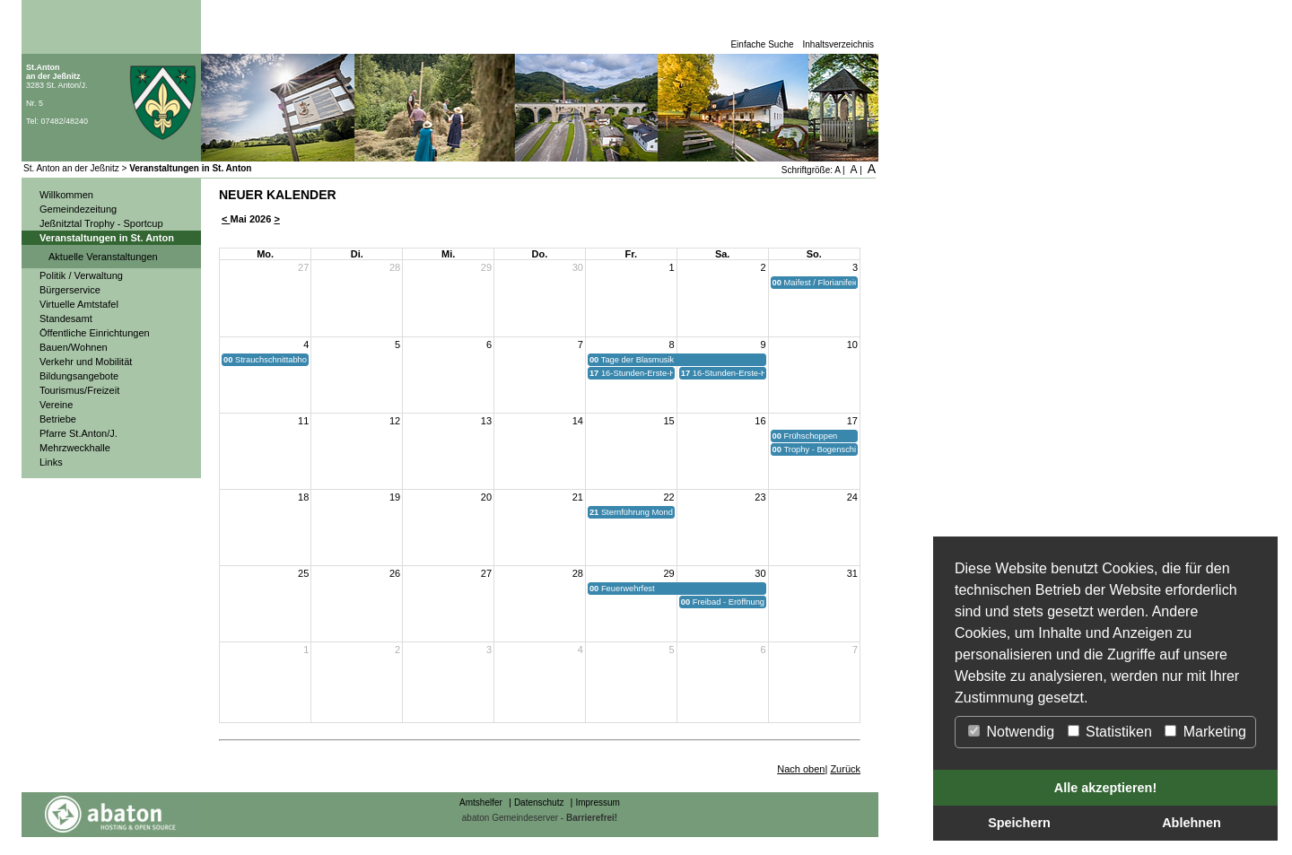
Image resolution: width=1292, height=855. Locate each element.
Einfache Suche (761, 44)
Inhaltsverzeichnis (838, 44)
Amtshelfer (480, 802)
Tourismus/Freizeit (79, 390)
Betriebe (57, 419)
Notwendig (1011, 731)
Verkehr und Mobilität (85, 361)
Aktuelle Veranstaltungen (103, 256)
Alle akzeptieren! (1105, 788)
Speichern (1019, 823)
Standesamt (65, 318)
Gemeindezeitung (78, 209)
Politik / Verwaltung (81, 275)
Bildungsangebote (78, 376)
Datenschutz (539, 802)
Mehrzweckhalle (74, 447)
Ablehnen (1191, 823)
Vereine (56, 404)
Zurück (845, 768)
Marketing (1205, 731)
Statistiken (1110, 731)
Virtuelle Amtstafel (78, 304)
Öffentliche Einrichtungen (94, 332)
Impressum (597, 802)
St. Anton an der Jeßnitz (71, 168)
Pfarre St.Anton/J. (78, 433)
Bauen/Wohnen (73, 347)
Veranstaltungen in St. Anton (190, 168)
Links (51, 462)
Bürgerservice (69, 289)
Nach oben (801, 768)
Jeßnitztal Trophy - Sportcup (101, 223)
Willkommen (66, 194)
